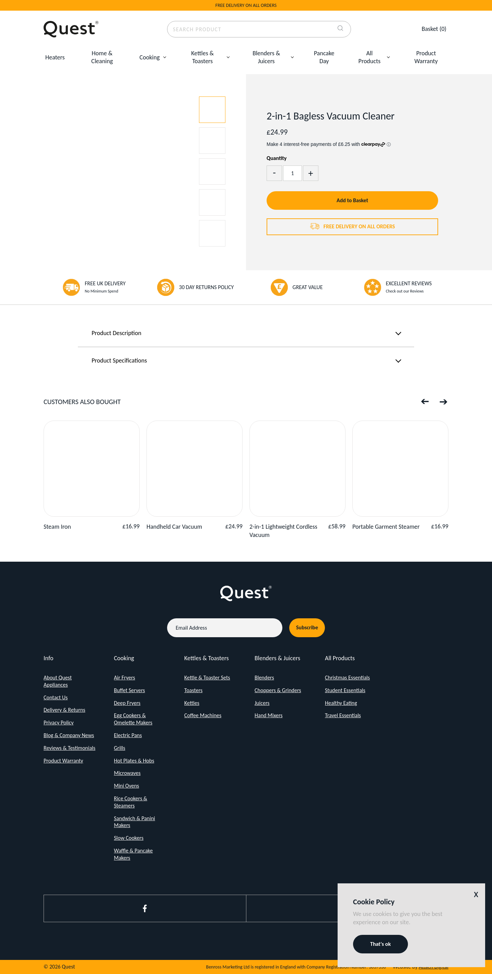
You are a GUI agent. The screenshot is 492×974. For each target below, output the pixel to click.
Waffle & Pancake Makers (133, 854)
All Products (369, 57)
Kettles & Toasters (202, 57)
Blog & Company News (69, 735)
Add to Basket (352, 200)
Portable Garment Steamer (386, 526)
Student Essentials (345, 690)
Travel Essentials (343, 715)
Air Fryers (124, 677)
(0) (434, 29)
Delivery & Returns (64, 710)
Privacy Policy (59, 722)
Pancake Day (324, 57)
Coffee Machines (202, 715)
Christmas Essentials (347, 677)
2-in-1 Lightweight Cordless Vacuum (283, 530)
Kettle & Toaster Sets (207, 677)
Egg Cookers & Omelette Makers (133, 719)
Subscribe (307, 627)
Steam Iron (57, 526)
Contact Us (56, 697)
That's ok (380, 944)
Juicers (262, 703)
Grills (119, 748)
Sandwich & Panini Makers (134, 822)
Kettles (191, 703)
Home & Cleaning (102, 57)
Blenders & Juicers (266, 57)
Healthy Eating (341, 703)
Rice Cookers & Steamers (130, 802)
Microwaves (127, 773)
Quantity (276, 158)
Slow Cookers (128, 838)
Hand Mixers (268, 715)
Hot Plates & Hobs (134, 760)
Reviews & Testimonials (69, 748)
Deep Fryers (127, 703)
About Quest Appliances (58, 681)
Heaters (55, 57)
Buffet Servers (129, 690)
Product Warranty (426, 57)
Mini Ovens (126, 785)
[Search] (340, 29)
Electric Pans (128, 735)
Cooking (150, 57)
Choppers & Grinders (278, 690)
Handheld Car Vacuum (174, 526)
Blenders (264, 677)
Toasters (193, 690)
